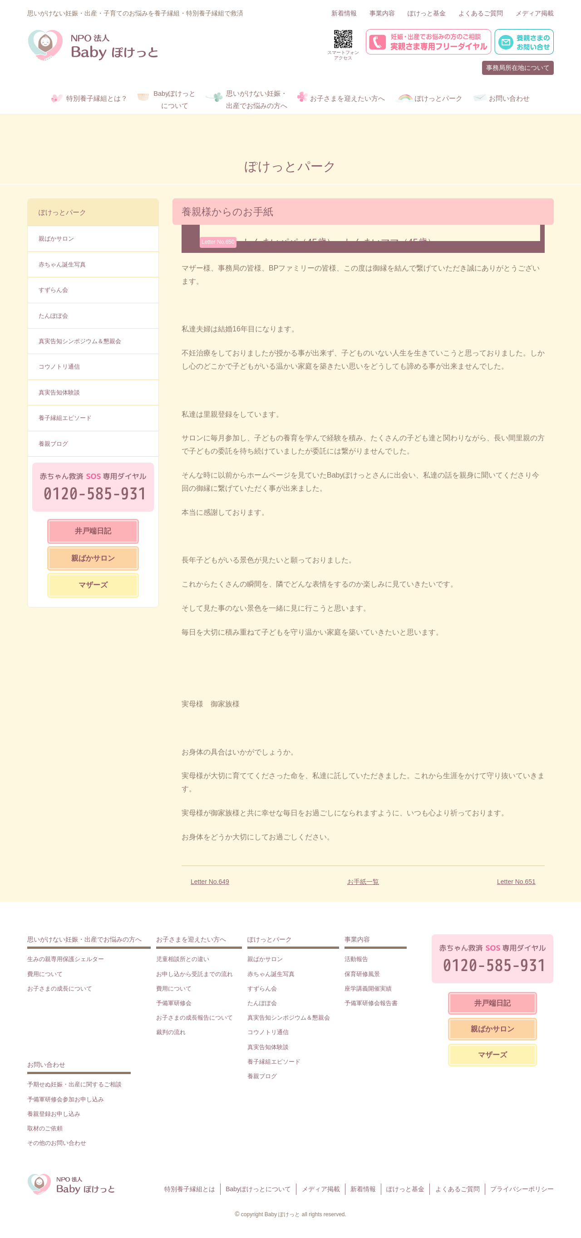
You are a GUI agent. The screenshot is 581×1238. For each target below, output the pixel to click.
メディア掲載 (535, 13)
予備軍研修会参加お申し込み (65, 1099)
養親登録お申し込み (53, 1113)
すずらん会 (53, 289)
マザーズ (93, 585)
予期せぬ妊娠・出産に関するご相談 (74, 1084)
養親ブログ (53, 443)
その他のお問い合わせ (56, 1142)
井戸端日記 (93, 531)
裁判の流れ (171, 1032)
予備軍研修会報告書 (371, 1003)
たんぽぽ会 (53, 315)
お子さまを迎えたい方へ (191, 939)
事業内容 (382, 13)
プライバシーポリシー (522, 1189)
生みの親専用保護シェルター (65, 959)
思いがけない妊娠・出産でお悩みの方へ (84, 939)
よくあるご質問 (480, 13)
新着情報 (344, 13)
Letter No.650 (218, 242)
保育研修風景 (362, 974)
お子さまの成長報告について (194, 1017)
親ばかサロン (56, 238)
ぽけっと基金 (427, 13)
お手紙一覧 (363, 881)
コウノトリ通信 (59, 366)
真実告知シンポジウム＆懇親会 (80, 341)
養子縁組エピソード (65, 417)
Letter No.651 (516, 881)
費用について (45, 974)
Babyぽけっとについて (258, 1189)
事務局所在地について (518, 67)
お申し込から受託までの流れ (194, 974)
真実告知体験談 (59, 392)
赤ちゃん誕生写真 (62, 264)
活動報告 (356, 959)
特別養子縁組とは (189, 1189)
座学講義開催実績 (368, 988)
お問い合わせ (46, 1064)
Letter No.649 (210, 881)
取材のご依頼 (45, 1128)
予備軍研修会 (174, 1003)
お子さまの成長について (59, 988)
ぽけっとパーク (62, 212)
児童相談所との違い (182, 959)
